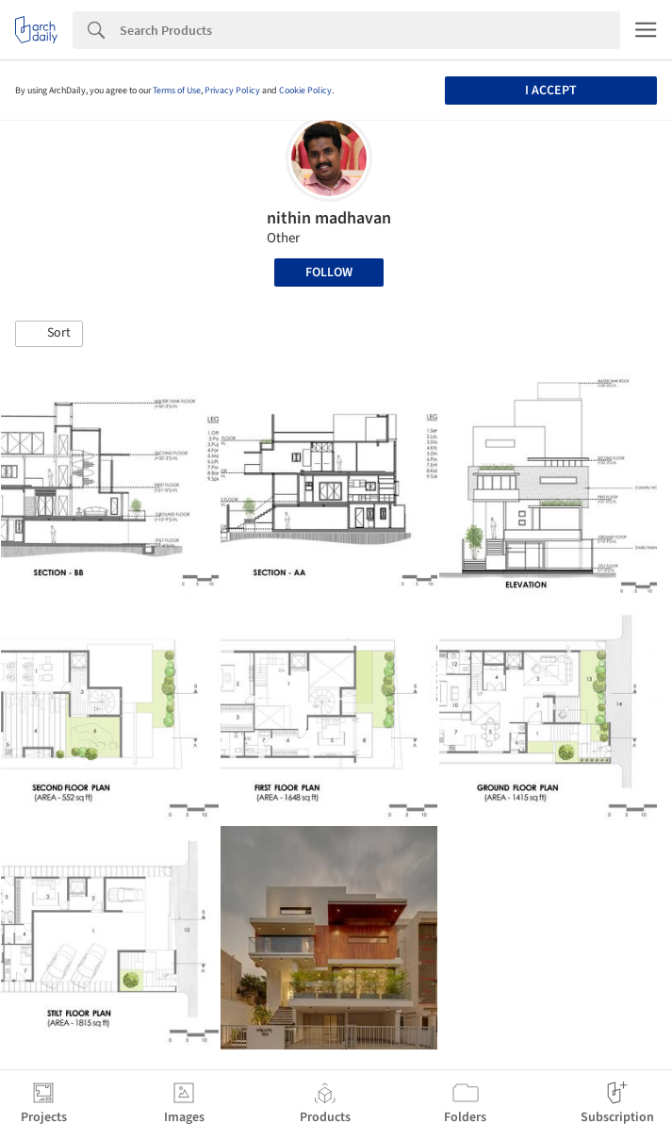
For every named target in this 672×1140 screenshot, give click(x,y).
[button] (49, 334)
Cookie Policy (305, 90)
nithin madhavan (329, 218)
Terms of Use (177, 90)
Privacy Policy (232, 90)
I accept (551, 90)
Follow (328, 272)
